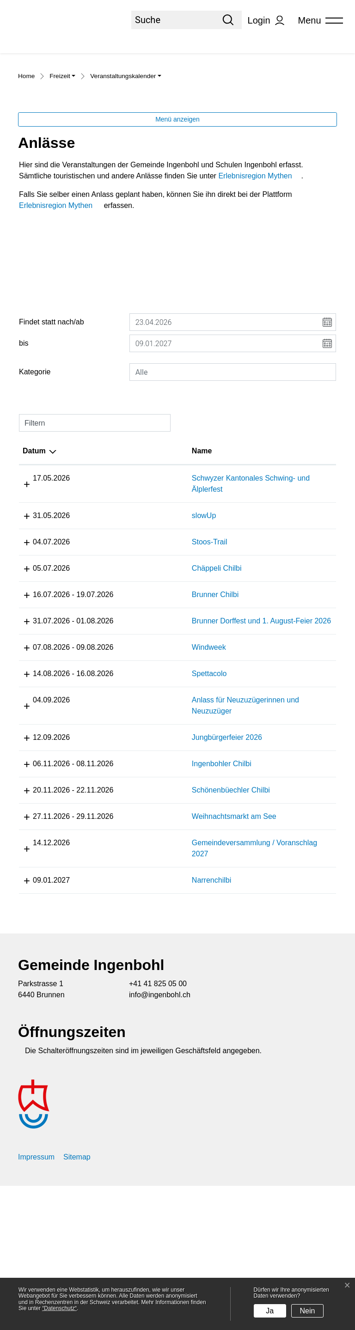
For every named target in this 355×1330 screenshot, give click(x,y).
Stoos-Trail (139, 642)
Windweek (138, 769)
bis (23, 443)
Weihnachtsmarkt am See (163, 949)
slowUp (133, 615)
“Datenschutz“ (59, 1308)
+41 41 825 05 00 (158, 1128)
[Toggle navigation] (317, 20)
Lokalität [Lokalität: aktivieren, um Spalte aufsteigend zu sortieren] (267, 551)
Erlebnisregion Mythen (259, 276)
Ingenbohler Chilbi (151, 886)
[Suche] (172, 20)
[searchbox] (233, 472)
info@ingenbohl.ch (159, 1139)
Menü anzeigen (177, 219)
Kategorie (35, 472)
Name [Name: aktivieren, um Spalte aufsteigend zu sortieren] (131, 551)
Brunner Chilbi (144, 694)
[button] (62, 177)
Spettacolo (138, 795)
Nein (307, 1311)
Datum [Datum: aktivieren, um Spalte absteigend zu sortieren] (34, 551)
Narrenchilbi (140, 1013)
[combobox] (232, 472)
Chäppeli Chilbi (146, 668)
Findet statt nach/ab (51, 422)
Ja (270, 1311)
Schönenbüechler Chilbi (160, 912)
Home (26, 175)
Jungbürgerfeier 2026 (156, 859)
